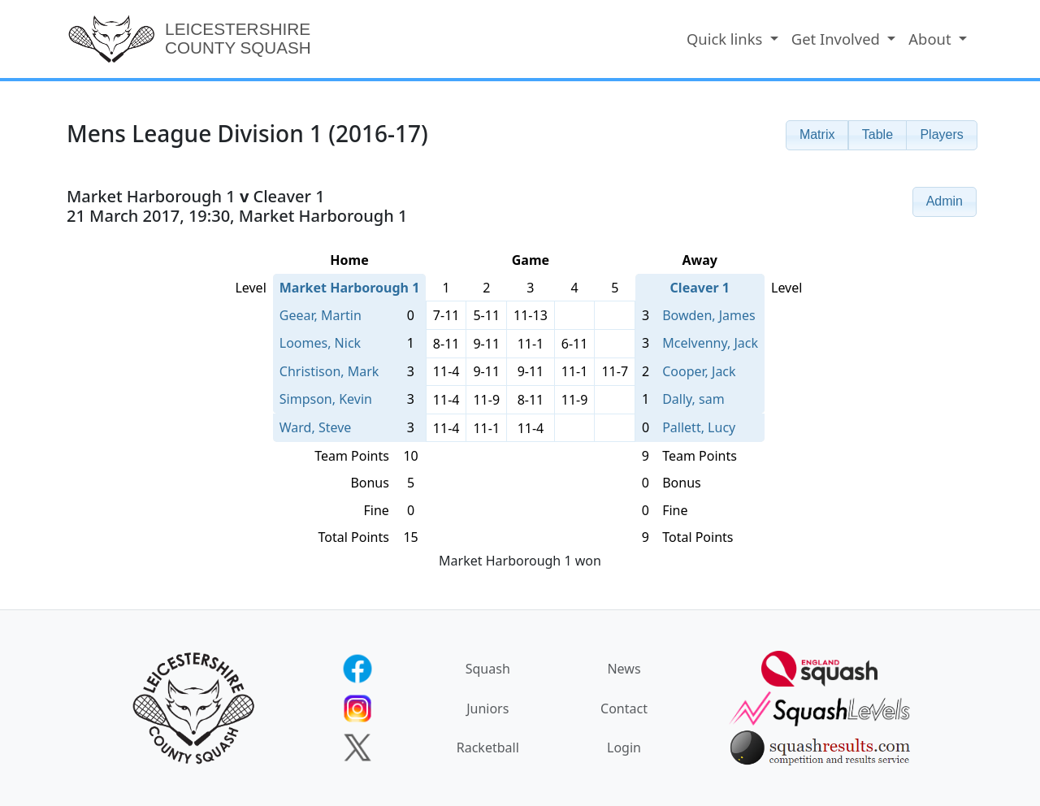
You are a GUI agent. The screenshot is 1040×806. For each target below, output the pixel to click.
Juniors (487, 708)
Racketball (488, 747)
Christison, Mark (329, 371)
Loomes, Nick (320, 343)
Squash (488, 669)
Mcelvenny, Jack (710, 343)
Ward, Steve (316, 427)
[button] (817, 135)
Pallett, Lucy (698, 427)
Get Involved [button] (837, 38)
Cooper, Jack (698, 371)
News (623, 669)
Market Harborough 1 (350, 288)
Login (624, 747)
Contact (624, 708)
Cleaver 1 (700, 288)
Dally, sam (693, 399)
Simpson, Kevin (326, 399)
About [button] (931, 38)
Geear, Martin (321, 315)
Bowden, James (709, 315)
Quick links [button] (726, 38)
